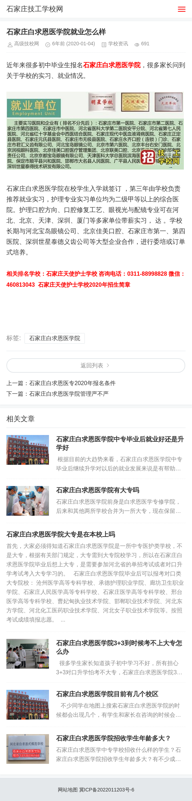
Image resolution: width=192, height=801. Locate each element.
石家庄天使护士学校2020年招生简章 (84, 285)
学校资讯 (118, 43)
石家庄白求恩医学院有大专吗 (97, 490)
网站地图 (68, 790)
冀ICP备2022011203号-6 (107, 790)
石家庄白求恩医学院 (54, 338)
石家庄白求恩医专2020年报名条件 (72, 383)
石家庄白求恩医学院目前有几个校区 (107, 694)
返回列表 (92, 365)
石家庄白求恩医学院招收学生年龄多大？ (113, 738)
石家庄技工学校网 (34, 9)
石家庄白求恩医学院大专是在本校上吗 (60, 534)
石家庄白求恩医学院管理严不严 (69, 394)
